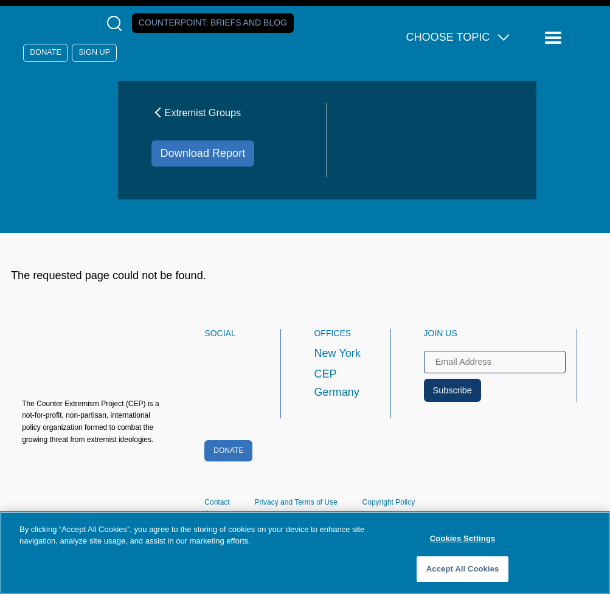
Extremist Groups (196, 112)
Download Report (203, 153)
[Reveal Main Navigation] (555, 38)
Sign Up (94, 52)
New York (337, 353)
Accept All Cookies (462, 568)
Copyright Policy (388, 502)
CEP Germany (336, 383)
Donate (45, 52)
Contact (216, 502)
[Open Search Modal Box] (117, 23)
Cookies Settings (463, 538)
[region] (305, 552)
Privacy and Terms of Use (296, 502)
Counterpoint (213, 22)
